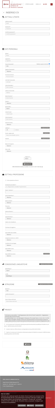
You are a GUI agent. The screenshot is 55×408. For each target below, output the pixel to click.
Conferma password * (10, 32)
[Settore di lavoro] (27, 213)
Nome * (7, 53)
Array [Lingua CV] (27, 158)
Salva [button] (27, 344)
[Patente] (27, 140)
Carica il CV (38, 4)
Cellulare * (7, 128)
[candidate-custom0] (27, 119)
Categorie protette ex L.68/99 (11, 238)
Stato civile (7, 149)
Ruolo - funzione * (9, 190)
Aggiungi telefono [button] (45, 127)
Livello (6, 274)
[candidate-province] (27, 77)
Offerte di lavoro (29, 4)
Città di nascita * (9, 117)
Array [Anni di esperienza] (27, 197)
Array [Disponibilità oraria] (27, 250)
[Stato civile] (27, 151)
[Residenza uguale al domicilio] (49, 63)
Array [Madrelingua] (27, 270)
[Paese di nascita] (27, 124)
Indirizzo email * (8, 21)
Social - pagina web (9, 133)
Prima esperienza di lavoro (13, 180)
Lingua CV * (27, 156)
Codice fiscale (8, 112)
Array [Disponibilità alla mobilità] (27, 234)
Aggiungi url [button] (46, 133)
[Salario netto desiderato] (27, 224)
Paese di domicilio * (9, 64)
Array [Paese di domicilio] (27, 66)
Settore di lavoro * (9, 211)
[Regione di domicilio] (27, 71)
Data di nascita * (9, 96)
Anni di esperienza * (9, 195)
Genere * (7, 101)
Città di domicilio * (9, 85)
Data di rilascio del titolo (10, 299)
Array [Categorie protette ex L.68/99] (27, 240)
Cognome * (7, 58)
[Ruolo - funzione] (27, 192)
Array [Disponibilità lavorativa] (27, 256)
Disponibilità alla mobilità (10, 232)
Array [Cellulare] (9, 130)
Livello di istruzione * (9, 294)
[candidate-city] (27, 87)
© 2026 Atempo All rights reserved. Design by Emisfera (13, 404)
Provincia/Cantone (9, 74)
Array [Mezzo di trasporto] (27, 146)
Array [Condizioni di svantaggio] (27, 245)
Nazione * (7, 288)
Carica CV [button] (27, 164)
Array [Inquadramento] (27, 218)
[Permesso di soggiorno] (27, 229)
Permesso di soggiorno (10, 227)
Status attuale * (8, 200)
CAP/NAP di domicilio (10, 80)
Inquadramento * (9, 216)
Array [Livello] (27, 276)
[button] (3, 12)
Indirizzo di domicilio (9, 90)
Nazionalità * (8, 106)
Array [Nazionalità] (27, 108)
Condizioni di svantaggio (10, 243)
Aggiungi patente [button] (45, 138)
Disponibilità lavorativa (10, 254)
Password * (7, 26)
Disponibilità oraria (9, 248)
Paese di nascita (9, 122)
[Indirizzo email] (27, 23)
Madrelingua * (8, 268)
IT (51, 4)
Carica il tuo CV (27, 162)
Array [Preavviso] (27, 208)
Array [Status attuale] (27, 202)
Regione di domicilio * (10, 69)
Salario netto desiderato (10, 222)
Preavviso (7, 206)
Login (45, 4)
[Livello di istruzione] (27, 296)
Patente (7, 138)
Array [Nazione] (27, 290)
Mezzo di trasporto (9, 143)
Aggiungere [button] (46, 253)
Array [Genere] (27, 103)
